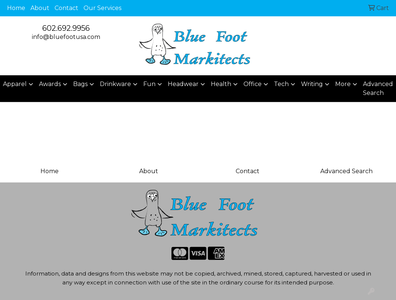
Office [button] (252, 84)
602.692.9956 (66, 28)
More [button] (343, 84)
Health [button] (221, 84)
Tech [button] (281, 84)
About (39, 7)
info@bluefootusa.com (66, 36)
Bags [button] (80, 84)
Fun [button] (149, 84)
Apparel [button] (15, 84)
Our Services (102, 7)
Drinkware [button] (115, 84)
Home (16, 7)
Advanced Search (378, 88)
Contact (66, 7)
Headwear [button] (183, 84)
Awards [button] (50, 84)
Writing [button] (312, 84)
